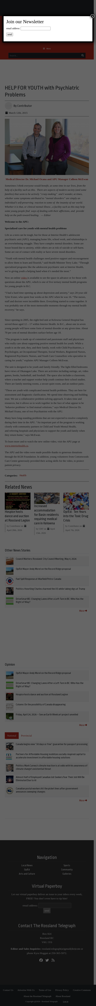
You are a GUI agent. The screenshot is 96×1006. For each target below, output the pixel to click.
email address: (13, 28)
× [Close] (92, 16)
